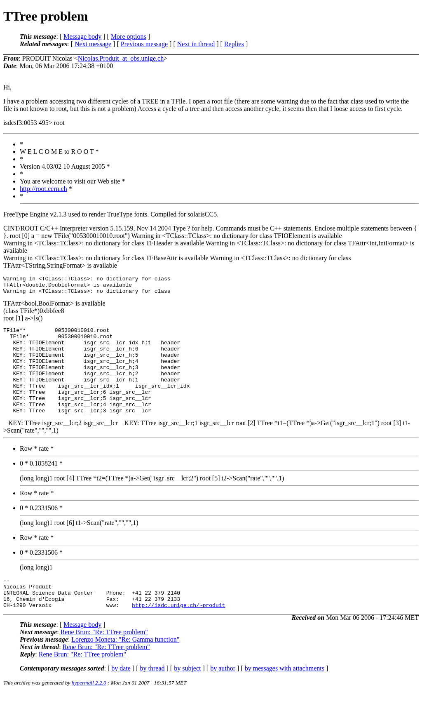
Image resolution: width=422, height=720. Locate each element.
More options (128, 36)
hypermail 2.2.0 (89, 710)
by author (222, 695)
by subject (187, 695)
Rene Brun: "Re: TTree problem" (104, 659)
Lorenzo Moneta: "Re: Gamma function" (125, 666)
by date (121, 695)
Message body (82, 36)
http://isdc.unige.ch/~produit (178, 632)
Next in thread (196, 43)
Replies (234, 43)
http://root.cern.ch (43, 188)
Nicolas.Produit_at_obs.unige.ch (121, 58)
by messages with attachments (284, 695)
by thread (152, 695)
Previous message (144, 43)
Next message (93, 43)
